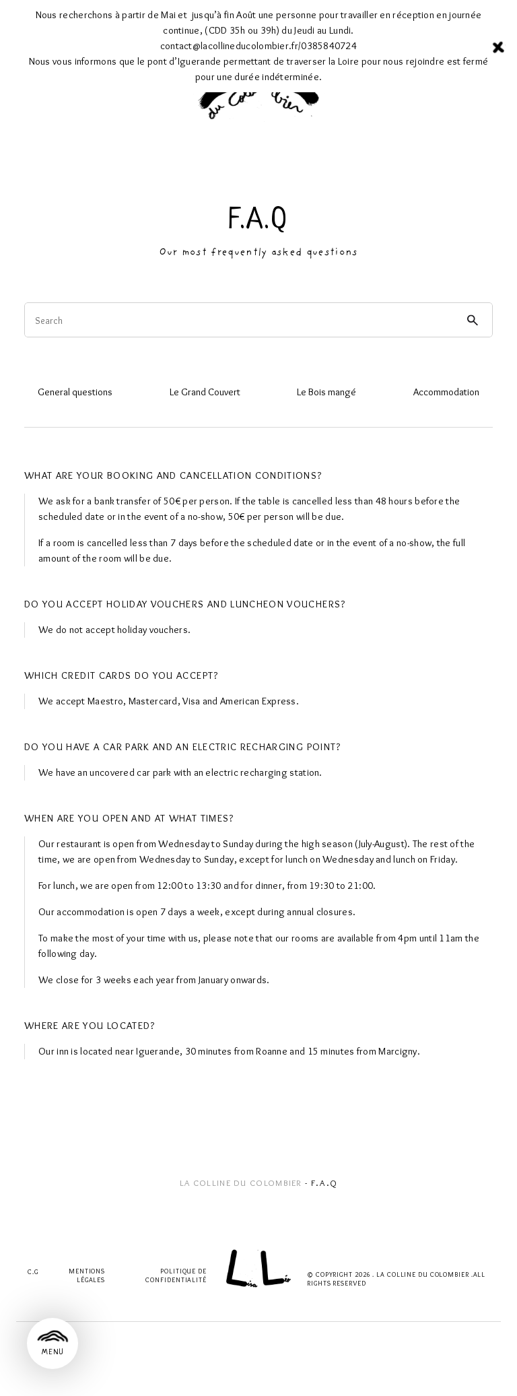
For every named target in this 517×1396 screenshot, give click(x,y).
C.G (33, 1271)
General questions (75, 392)
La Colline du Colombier (241, 1182)
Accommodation (446, 392)
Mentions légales (87, 1275)
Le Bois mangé (326, 392)
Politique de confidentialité (176, 1275)
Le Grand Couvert (205, 392)
